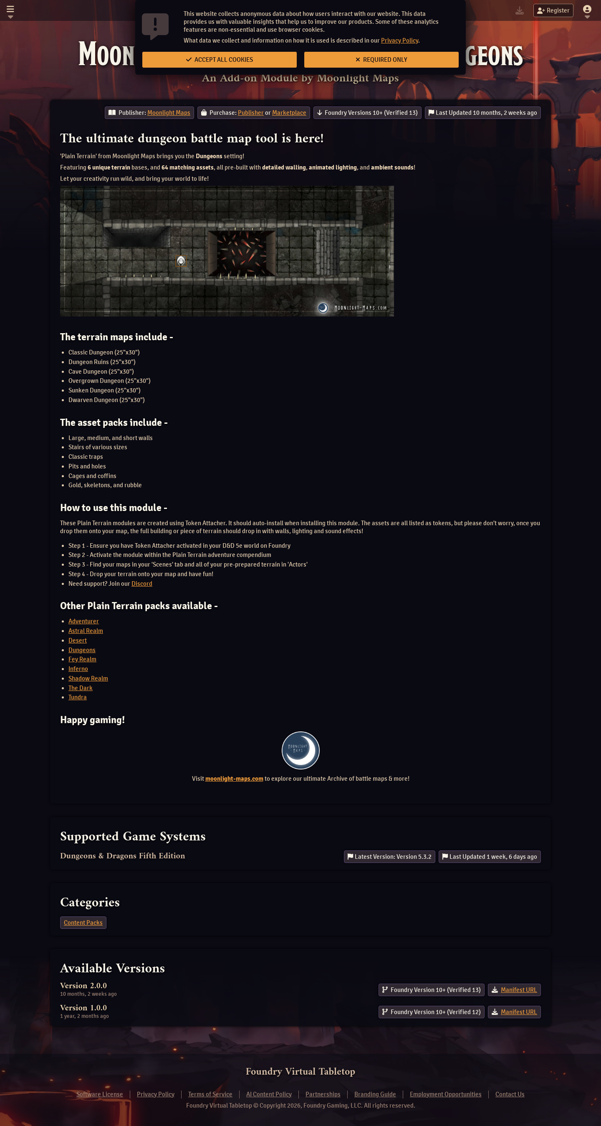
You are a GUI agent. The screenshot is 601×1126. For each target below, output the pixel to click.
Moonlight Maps (168, 112)
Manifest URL (519, 990)
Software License (99, 1094)
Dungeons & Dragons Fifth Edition (122, 856)
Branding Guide (375, 1094)
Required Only (381, 59)
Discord (141, 583)
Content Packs (83, 922)
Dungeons (82, 650)
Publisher (251, 112)
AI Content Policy (269, 1094)
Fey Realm (82, 659)
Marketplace (289, 112)
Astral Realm (85, 631)
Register (553, 10)
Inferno (78, 669)
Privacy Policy (399, 40)
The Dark (80, 688)
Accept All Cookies (219, 59)
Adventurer (83, 621)
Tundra (77, 697)
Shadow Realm (88, 678)
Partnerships (323, 1094)
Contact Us (510, 1094)
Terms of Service (210, 1094)
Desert (77, 640)
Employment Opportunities (446, 1094)
